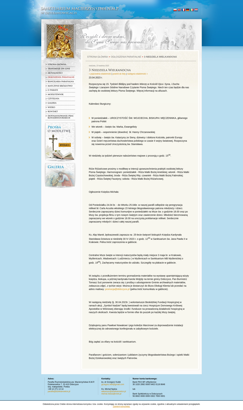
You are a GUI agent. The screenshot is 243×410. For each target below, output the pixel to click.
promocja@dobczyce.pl (117, 289)
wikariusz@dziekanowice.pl (113, 391)
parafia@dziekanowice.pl (59, 391)
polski (175, 10)
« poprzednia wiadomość (100, 74)
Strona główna (97, 56)
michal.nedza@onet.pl (111, 394)
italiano (192, 10)
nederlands (196, 10)
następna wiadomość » (137, 74)
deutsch (188, 10)
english (179, 10)
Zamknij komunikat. (121, 406)
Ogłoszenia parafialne (126, 56)
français (183, 10)
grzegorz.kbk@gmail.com (112, 384)
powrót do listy (119, 74)
